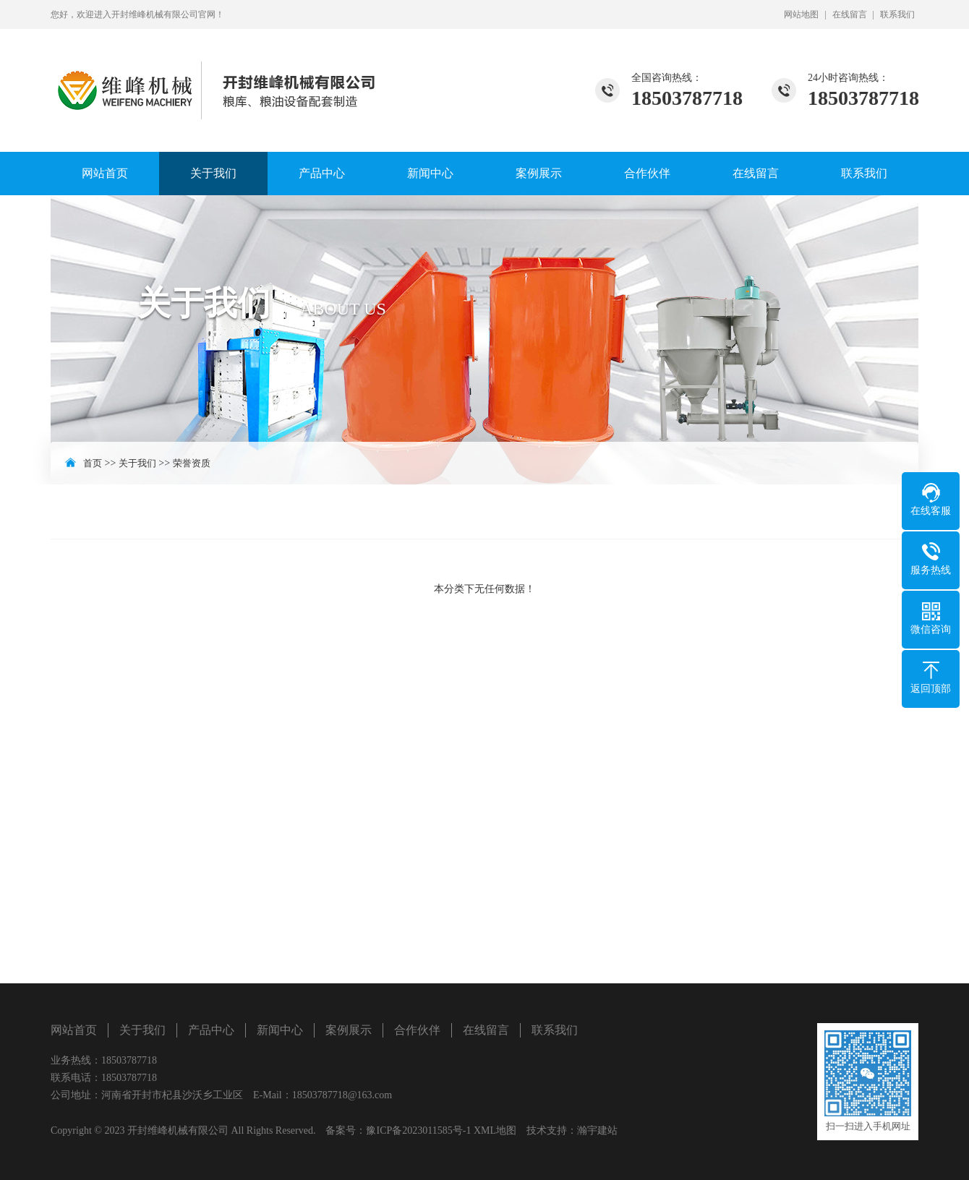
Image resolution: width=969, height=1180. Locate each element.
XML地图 (495, 1130)
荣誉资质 (191, 463)
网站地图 (801, 14)
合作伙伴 (647, 173)
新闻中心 (430, 173)
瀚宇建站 (597, 1130)
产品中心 (322, 173)
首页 (92, 463)
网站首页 (105, 173)
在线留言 (849, 14)
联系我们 (897, 14)
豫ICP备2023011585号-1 (418, 1130)
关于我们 (213, 173)
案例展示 (539, 173)
